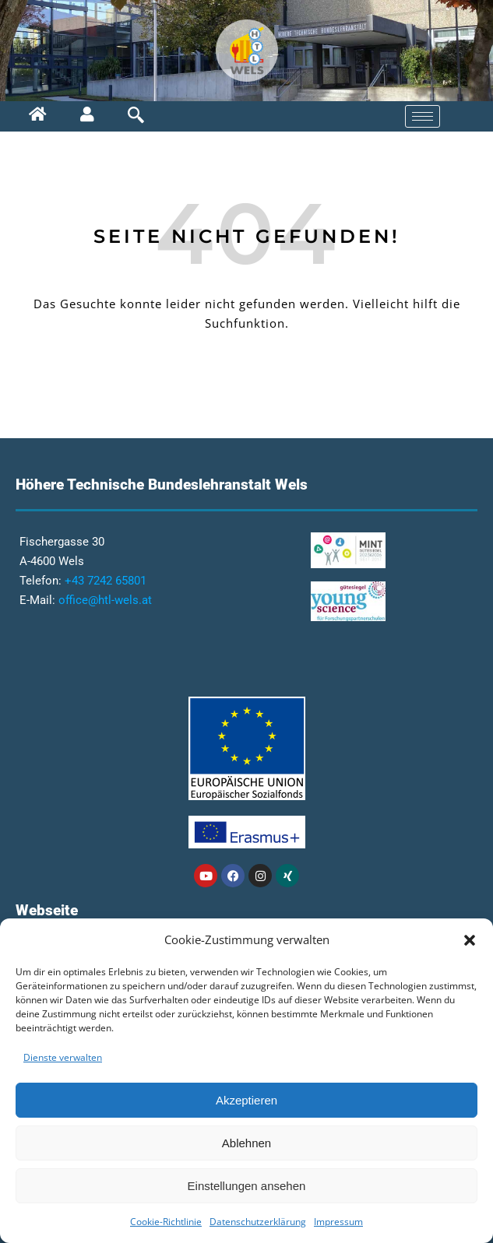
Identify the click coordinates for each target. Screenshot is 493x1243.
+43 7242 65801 (105, 581)
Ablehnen (246, 1143)
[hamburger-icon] (422, 116)
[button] (469, 940)
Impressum (338, 1221)
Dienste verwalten (62, 1057)
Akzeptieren (246, 1100)
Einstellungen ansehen (247, 1185)
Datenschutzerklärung (258, 1221)
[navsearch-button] (123, 117)
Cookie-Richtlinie (166, 1221)
